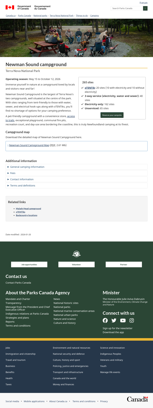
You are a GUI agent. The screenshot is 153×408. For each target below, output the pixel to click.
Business (10, 366)
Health (9, 378)
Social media (12, 401)
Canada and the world (64, 378)
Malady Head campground (28, 208)
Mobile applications (34, 401)
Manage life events (110, 372)
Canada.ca (11, 15)
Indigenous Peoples (110, 353)
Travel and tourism (16, 359)
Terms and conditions (18, 325)
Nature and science (65, 319)
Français (144, 2)
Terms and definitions (22, 185)
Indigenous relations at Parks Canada (27, 313)
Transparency (13, 303)
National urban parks (66, 315)
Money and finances (63, 384)
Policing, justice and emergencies (70, 366)
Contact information (21, 179)
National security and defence (69, 353)
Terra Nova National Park (61, 15)
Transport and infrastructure (68, 372)
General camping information (27, 167)
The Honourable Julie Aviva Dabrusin (125, 301)
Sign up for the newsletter (117, 328)
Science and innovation (112, 347)
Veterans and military (111, 359)
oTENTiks (20, 212)
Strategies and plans (17, 317)
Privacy (104, 401)
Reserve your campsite (112, 115)
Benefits (10, 372)
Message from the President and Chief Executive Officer (28, 308)
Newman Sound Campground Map (29, 145)
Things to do (82, 15)
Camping (94, 15)
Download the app (113, 332)
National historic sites (66, 303)
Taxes (9, 384)
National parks (40, 15)
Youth (103, 366)
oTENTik (90, 87)
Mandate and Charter (18, 299)
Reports (10, 321)
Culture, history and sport (66, 359)
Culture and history (65, 323)
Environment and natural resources (71, 347)
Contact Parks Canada (18, 282)
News (57, 299)
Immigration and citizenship (20, 353)
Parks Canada (24, 15)
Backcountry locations (26, 215)
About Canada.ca (58, 401)
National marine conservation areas (74, 311)
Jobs (8, 347)
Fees (12, 173)
